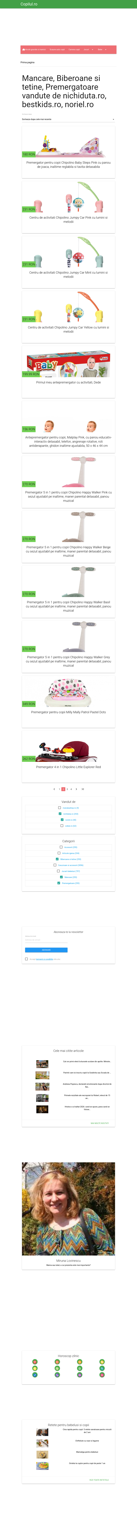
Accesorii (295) (70, 847)
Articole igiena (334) (70, 853)
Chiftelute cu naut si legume (87, 1441)
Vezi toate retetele (99, 1480)
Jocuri (89, 49)
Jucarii (29, 58)
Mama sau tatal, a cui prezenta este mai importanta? (68, 1265)
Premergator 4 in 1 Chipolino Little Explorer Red (68, 767)
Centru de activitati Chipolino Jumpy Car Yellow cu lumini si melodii (68, 329)
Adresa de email (30, 936)
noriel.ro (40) (70, 820)
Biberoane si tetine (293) (70, 859)
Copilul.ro (29, 4)
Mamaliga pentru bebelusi (87, 1452)
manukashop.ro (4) (71, 808)
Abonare (46, 950)
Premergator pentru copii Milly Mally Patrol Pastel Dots (68, 712)
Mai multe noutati (100, 1123)
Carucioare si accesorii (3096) (70, 865)
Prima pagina (27, 62)
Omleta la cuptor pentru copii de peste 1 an (87, 1463)
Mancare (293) (71, 877)
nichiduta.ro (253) (70, 814)
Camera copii (74, 49)
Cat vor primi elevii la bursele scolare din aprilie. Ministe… (87, 1061)
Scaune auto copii (57, 49)
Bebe (102, 49)
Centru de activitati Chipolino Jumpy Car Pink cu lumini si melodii (68, 220)
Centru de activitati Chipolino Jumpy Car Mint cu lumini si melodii (68, 275)
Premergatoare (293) (71, 883)
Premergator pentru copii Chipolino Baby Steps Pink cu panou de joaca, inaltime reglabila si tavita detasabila (68, 165)
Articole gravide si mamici (35, 49)
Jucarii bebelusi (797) (71, 871)
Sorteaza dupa (27, 114)
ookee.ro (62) (70, 826)
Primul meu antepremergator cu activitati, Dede (68, 382)
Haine (44, 58)
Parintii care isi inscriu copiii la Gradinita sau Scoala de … (87, 1073)
